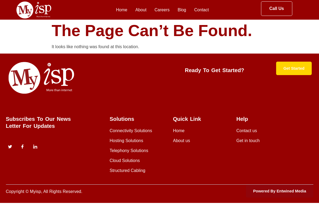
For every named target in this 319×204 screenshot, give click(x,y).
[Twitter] (10, 147)
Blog (181, 10)
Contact (202, 10)
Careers (159, 10)
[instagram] (35, 147)
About (136, 10)
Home (115, 10)
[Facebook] (22, 147)
